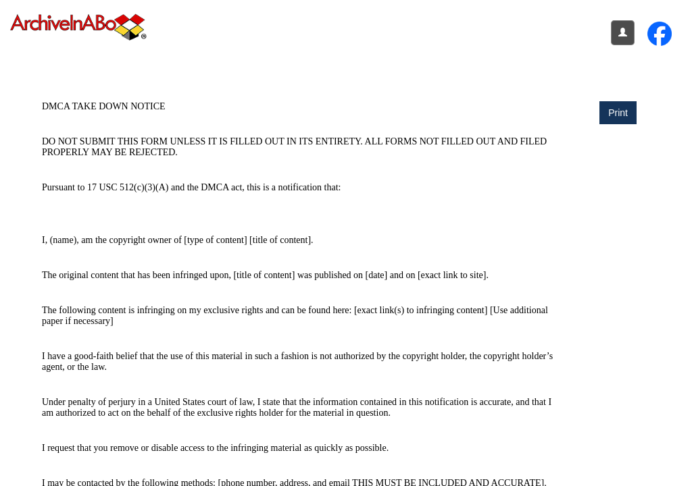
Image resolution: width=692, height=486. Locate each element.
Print (618, 112)
